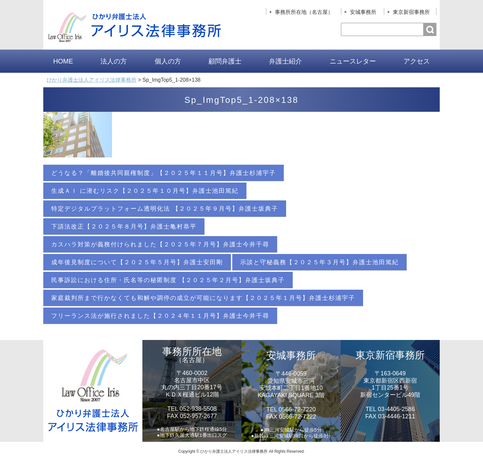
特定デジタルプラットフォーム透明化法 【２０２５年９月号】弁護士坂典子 (164, 208)
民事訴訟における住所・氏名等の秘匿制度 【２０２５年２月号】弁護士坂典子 (168, 280)
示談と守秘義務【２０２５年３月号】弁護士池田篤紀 (319, 262)
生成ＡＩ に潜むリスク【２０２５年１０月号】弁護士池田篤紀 (145, 191)
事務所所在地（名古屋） (304, 12)
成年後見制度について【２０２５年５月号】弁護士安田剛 (137, 262)
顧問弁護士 (225, 61)
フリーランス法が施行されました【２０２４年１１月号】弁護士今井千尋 (160, 316)
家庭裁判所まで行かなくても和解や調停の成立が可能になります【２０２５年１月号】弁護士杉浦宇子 (203, 298)
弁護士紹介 (285, 61)
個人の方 (168, 61)
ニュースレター (353, 61)
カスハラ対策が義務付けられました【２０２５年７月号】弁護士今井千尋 (160, 244)
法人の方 (113, 61)
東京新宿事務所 (411, 12)
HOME (63, 61)
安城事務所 (363, 12)
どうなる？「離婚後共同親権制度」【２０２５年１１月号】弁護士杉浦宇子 (163, 173)
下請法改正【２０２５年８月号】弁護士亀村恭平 (124, 226)
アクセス (416, 61)
